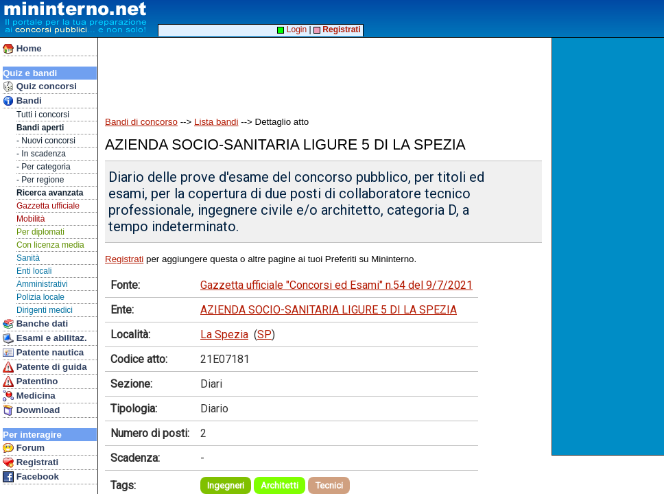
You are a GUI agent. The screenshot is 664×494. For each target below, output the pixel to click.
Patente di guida (45, 367)
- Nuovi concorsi (45, 140)
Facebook (31, 476)
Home (22, 48)
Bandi (22, 100)
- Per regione (40, 180)
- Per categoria (43, 167)
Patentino (30, 381)
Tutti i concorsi (42, 114)
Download (31, 410)
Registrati (30, 462)
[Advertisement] (609, 246)
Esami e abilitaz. (45, 338)
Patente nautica (43, 352)
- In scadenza (41, 153)
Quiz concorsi (40, 86)
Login (292, 29)
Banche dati (35, 323)
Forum (24, 448)
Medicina (29, 395)
